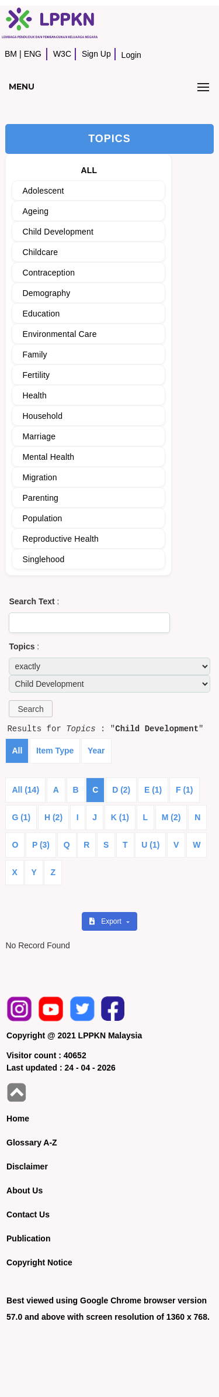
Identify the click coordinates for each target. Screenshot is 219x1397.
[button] (30, 708)
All (17, 750)
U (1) (150, 844)
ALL (89, 170)
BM (11, 54)
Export (106, 921)
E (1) (153, 789)
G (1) (21, 817)
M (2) (171, 817)
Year (96, 750)
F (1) (184, 789)
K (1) (120, 817)
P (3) (41, 844)
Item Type (55, 750)
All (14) (25, 789)
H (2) (53, 817)
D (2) (121, 789)
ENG (32, 54)
